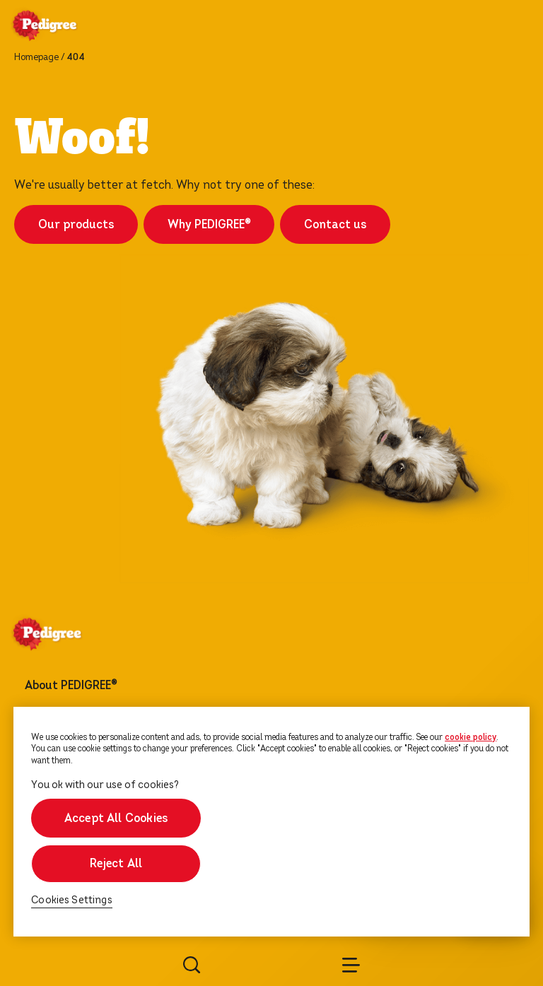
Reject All (116, 863)
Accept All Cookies (116, 818)
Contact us (335, 224)
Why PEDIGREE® (209, 224)
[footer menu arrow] (134, 685)
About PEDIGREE (71, 685)
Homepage (36, 57)
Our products (76, 224)
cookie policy (470, 737)
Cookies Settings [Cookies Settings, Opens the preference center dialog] (71, 900)
